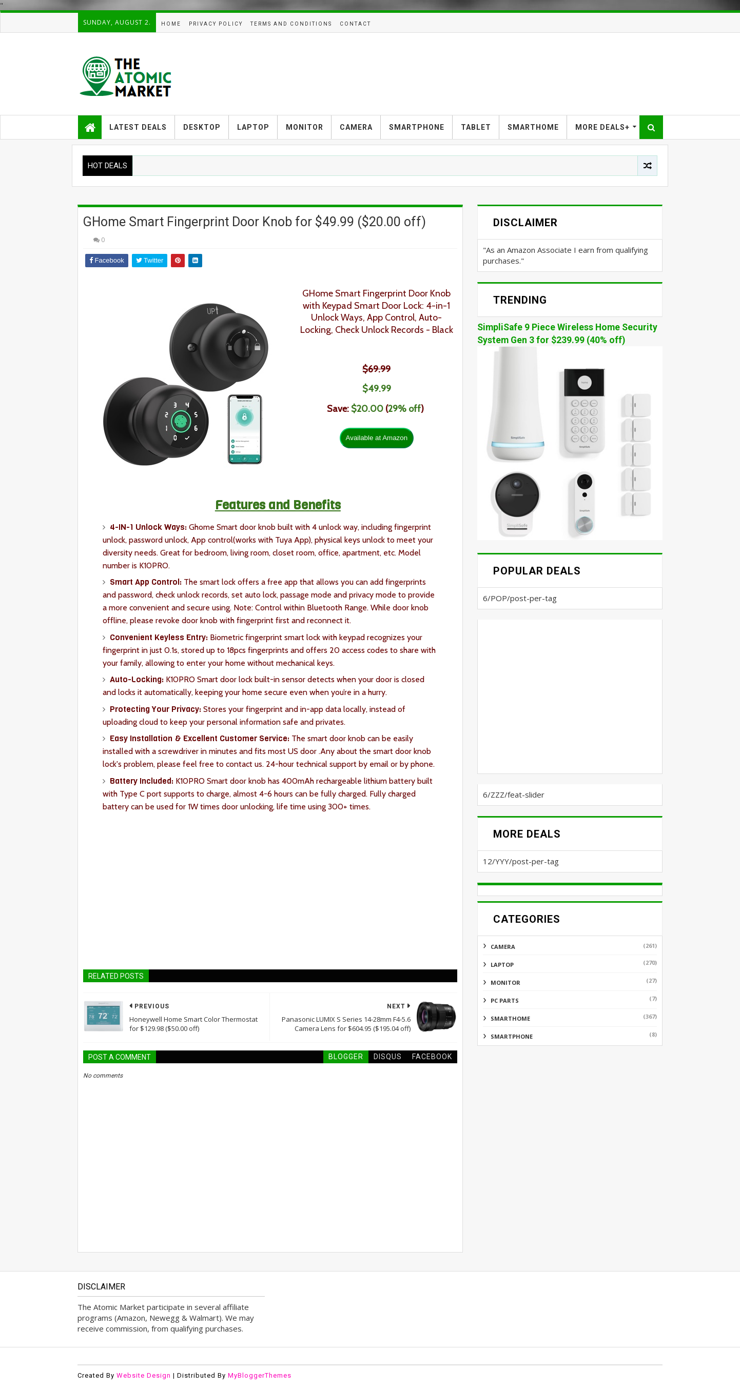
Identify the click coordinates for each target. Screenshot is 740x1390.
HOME (171, 24)
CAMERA (356, 127)
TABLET (476, 127)
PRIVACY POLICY (216, 24)
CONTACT (355, 24)
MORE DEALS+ (602, 127)
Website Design (143, 1375)
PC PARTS (505, 1000)
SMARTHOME (533, 127)
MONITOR (304, 127)
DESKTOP (202, 127)
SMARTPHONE (416, 127)
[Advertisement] (476, 74)
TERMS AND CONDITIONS (291, 24)
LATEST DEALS (138, 127)
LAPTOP (253, 127)
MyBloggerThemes (259, 1375)
